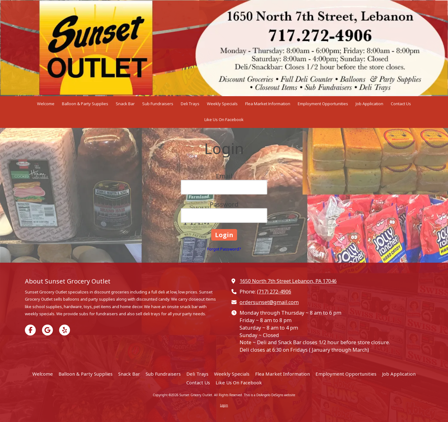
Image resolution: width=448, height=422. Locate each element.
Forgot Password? (224, 249)
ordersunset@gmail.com (269, 302)
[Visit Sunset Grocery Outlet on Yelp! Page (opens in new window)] (64, 330)
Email (224, 176)
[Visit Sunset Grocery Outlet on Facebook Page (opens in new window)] (30, 330)
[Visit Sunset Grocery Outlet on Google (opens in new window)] (47, 330)
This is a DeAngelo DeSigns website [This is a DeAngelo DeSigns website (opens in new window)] (269, 395)
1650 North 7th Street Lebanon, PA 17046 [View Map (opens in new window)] (288, 281)
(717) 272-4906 (274, 291)
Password (224, 204)
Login (224, 405)
